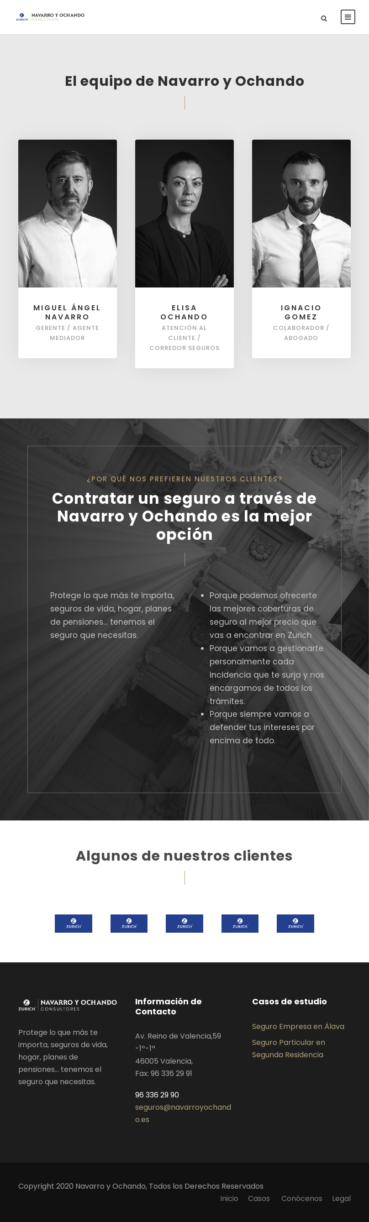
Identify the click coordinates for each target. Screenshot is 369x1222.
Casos (260, 1198)
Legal (341, 1198)
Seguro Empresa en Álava (298, 1026)
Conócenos (301, 1198)
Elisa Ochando (184, 312)
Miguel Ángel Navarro (67, 312)
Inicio (229, 1198)
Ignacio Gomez (301, 312)
